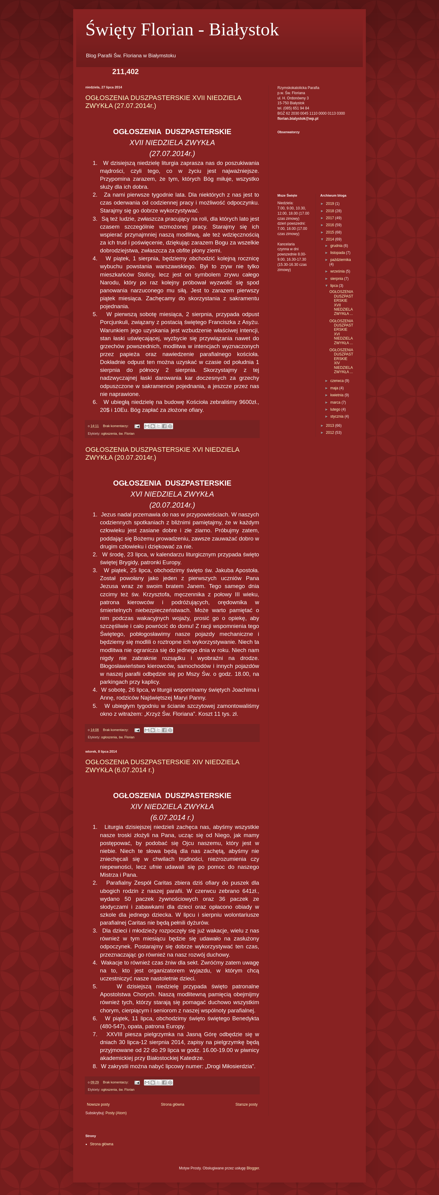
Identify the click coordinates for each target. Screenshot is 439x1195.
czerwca (337, 381)
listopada (338, 253)
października (340, 260)
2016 (330, 225)
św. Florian (126, 433)
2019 (330, 204)
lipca (334, 286)
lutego (335, 409)
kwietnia (337, 395)
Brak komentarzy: (116, 426)
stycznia (337, 416)
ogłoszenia (109, 433)
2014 (330, 239)
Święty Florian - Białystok (182, 29)
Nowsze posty (98, 1104)
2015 (330, 232)
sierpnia (337, 278)
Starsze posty (246, 1104)
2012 (330, 432)
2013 (330, 425)
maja (334, 388)
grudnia (336, 246)
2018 (330, 211)
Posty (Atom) (116, 1113)
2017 (330, 218)
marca (335, 402)
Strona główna (172, 1104)
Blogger (253, 1168)
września (338, 271)
